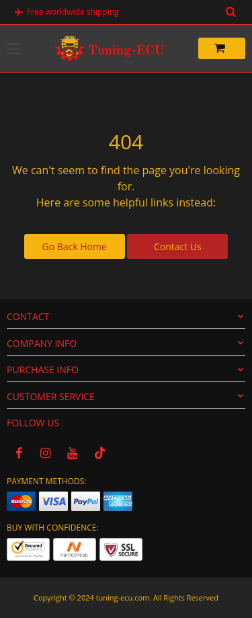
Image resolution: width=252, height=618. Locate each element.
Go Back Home (74, 246)
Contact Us (178, 246)
